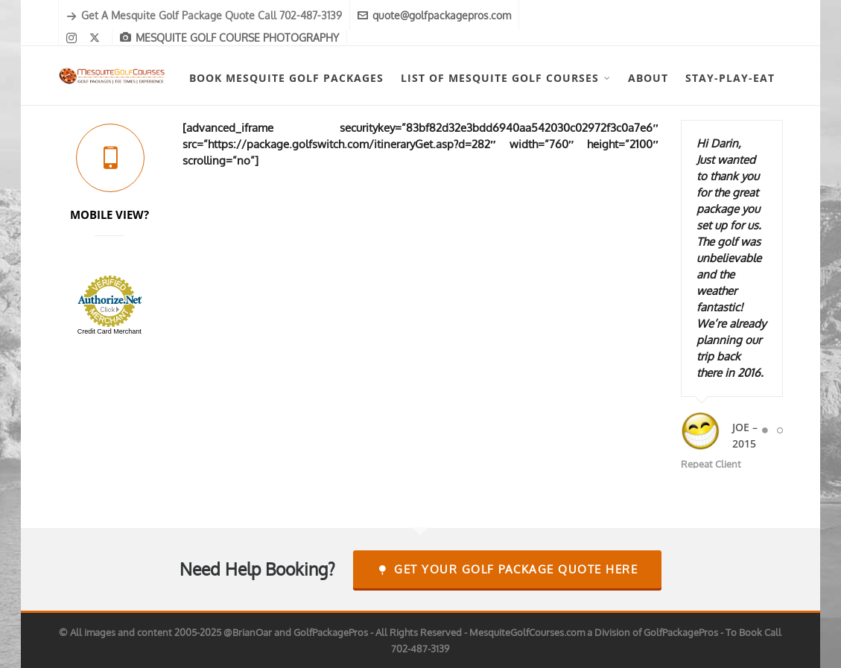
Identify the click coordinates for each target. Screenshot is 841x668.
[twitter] (96, 38)
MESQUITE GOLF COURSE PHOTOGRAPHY (229, 37)
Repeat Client (711, 464)
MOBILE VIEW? (109, 214)
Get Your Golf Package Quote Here (507, 569)
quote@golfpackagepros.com (434, 15)
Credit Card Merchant (109, 331)
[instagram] (73, 38)
